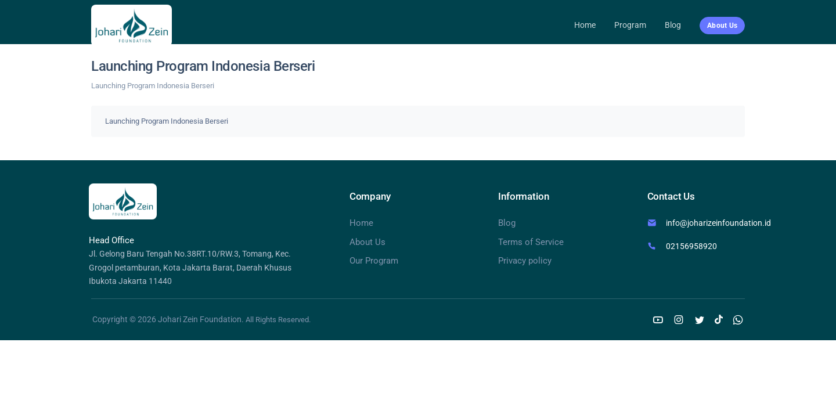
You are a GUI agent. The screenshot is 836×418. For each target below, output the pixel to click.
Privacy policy (525, 260)
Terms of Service (531, 242)
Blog (673, 25)
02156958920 (691, 246)
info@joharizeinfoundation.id (718, 223)
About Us (367, 242)
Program (630, 25)
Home (585, 25)
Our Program (373, 260)
